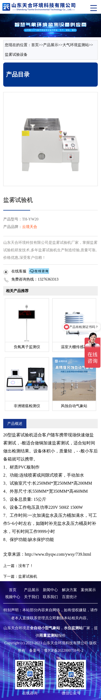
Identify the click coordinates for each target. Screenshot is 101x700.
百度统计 (69, 597)
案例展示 (88, 590)
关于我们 (31, 597)
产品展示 (50, 45)
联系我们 (50, 597)
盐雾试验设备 (16, 55)
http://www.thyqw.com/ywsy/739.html (58, 554)
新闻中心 (50, 590)
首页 (35, 45)
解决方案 (69, 590)
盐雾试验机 (27, 576)
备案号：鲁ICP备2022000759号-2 (56, 651)
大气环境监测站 (75, 45)
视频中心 (12, 597)
